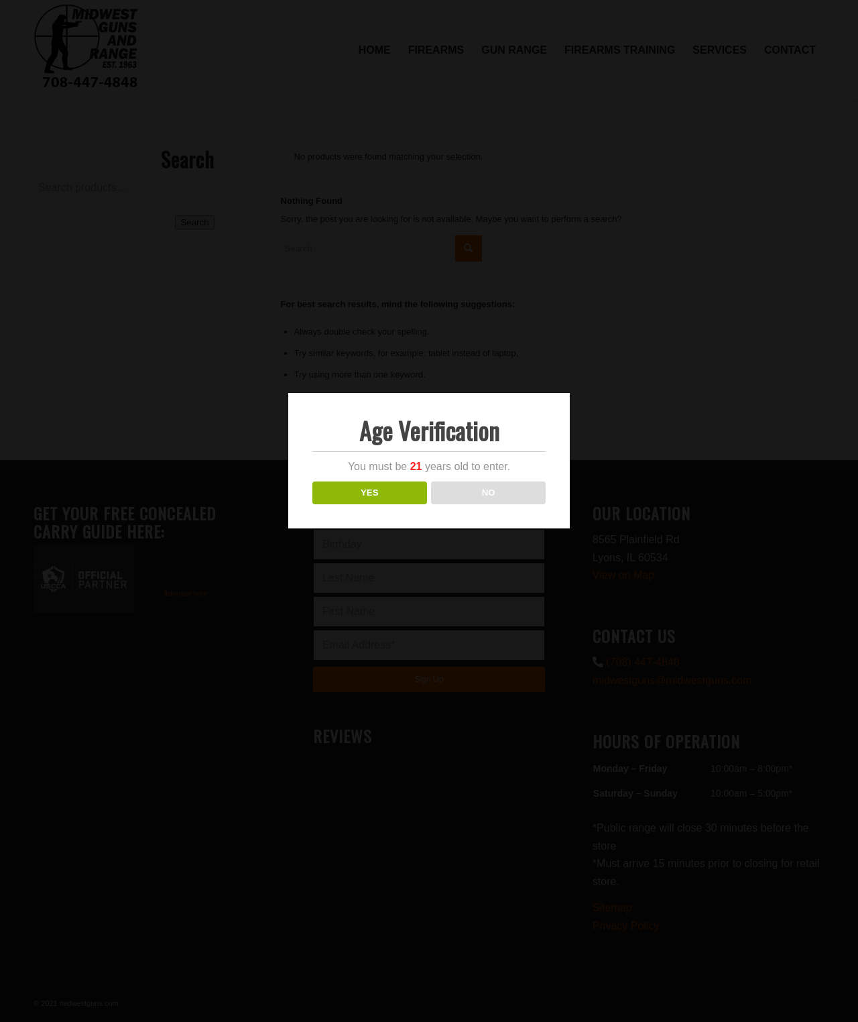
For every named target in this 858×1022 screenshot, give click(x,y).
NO (488, 493)
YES (370, 493)
